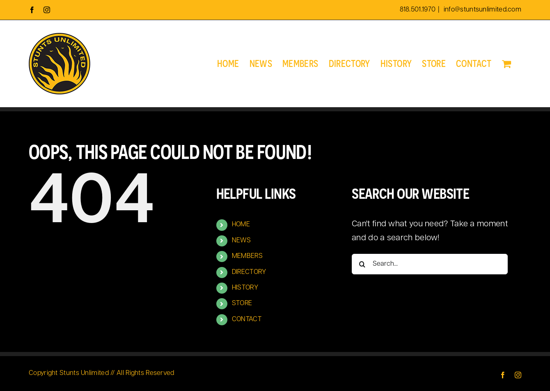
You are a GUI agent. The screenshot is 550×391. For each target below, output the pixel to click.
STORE (242, 303)
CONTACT (246, 319)
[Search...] (430, 264)
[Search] (362, 264)
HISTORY (245, 288)
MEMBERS (247, 256)
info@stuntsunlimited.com (482, 10)
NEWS (241, 240)
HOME (241, 224)
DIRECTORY (249, 272)
